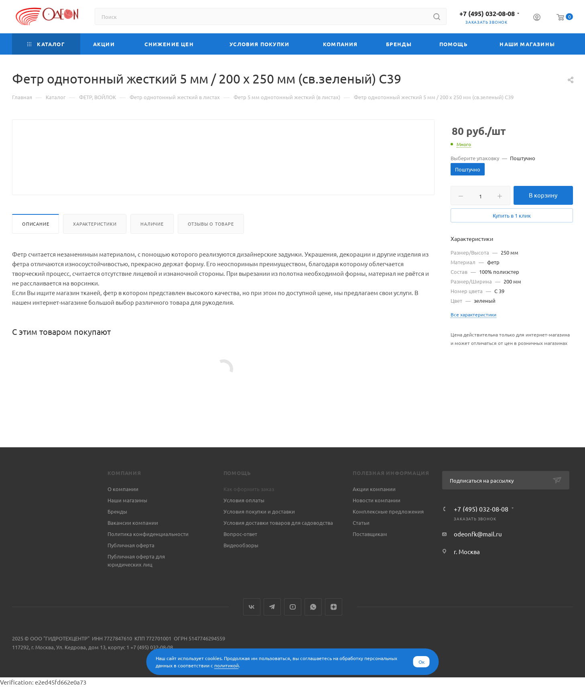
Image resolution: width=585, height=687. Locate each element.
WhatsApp (313, 607)
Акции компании (374, 488)
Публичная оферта (131, 545)
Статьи (361, 522)
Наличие (152, 243)
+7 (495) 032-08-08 (487, 13)
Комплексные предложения (388, 511)
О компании (123, 488)
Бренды (117, 511)
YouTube (292, 607)
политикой (226, 665)
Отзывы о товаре (211, 243)
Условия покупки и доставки (259, 511)
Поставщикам (370, 533)
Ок (421, 661)
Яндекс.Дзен (333, 607)
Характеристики (94, 243)
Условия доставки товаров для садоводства (278, 522)
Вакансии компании (133, 522)
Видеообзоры (240, 545)
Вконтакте (251, 607)
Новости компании (376, 500)
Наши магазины (127, 500)
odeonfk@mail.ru (478, 534)
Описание (35, 243)
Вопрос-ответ (240, 533)
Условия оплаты (243, 500)
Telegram (272, 607)
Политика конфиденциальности (148, 533)
